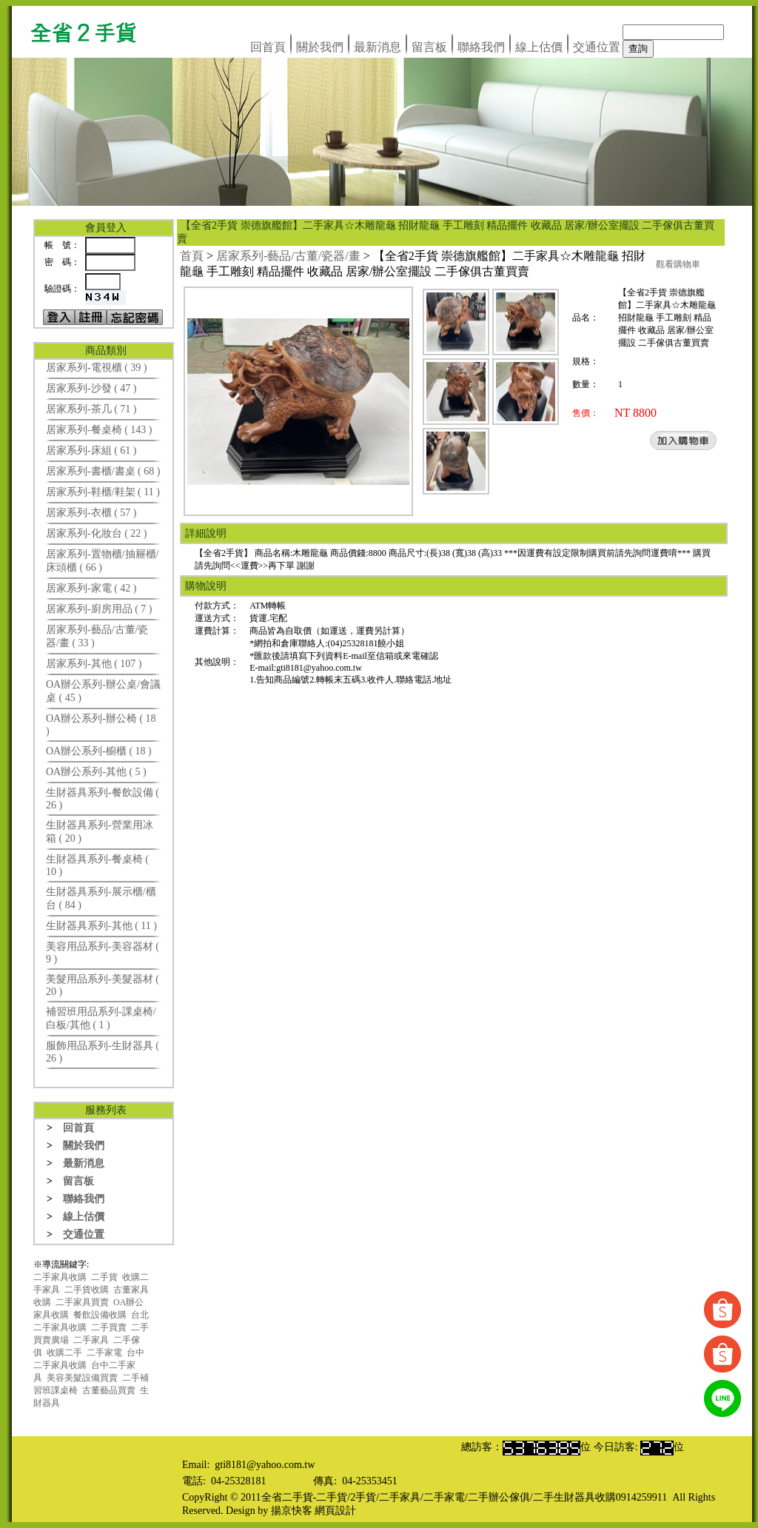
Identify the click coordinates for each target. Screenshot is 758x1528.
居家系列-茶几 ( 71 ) (91, 409)
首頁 (192, 255)
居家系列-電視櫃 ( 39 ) (96, 367)
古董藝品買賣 (108, 1390)
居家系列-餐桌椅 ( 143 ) (99, 429)
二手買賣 (109, 1327)
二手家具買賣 (82, 1302)
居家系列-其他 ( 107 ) (94, 663)
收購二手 (64, 1352)
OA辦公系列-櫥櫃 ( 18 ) (99, 751)
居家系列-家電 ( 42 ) (91, 588)
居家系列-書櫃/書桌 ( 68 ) (103, 471)
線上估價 (539, 47)
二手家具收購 (60, 1277)
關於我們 (319, 47)
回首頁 (268, 47)
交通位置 (596, 47)
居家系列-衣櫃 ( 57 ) (91, 512)
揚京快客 (291, 1510)
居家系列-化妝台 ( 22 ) (96, 533)
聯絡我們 (481, 47)
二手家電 (104, 1352)
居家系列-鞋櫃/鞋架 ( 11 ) (103, 491)
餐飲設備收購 (100, 1315)
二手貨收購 (86, 1289)
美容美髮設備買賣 (82, 1378)
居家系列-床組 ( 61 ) (91, 450)
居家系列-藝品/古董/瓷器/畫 (288, 255)
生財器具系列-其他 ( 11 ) (101, 925)
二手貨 (104, 1277)
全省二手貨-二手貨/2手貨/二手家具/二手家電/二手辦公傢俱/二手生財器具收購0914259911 (464, 1497)
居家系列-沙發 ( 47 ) (91, 388)
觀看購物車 (678, 264)
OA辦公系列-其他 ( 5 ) (96, 771)
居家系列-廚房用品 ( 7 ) (99, 608)
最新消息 (377, 47)
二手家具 (91, 1340)
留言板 (429, 47)
